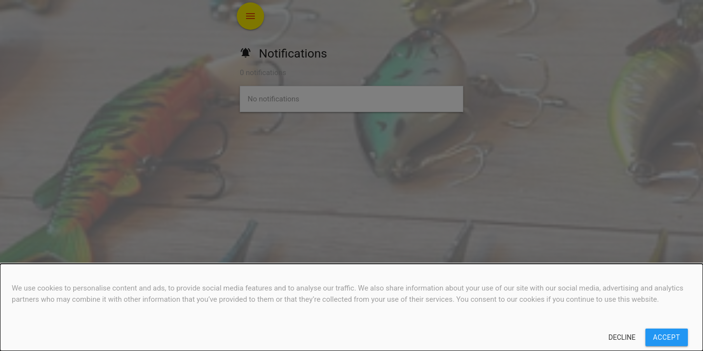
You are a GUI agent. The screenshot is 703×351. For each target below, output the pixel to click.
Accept (666, 337)
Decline (622, 337)
